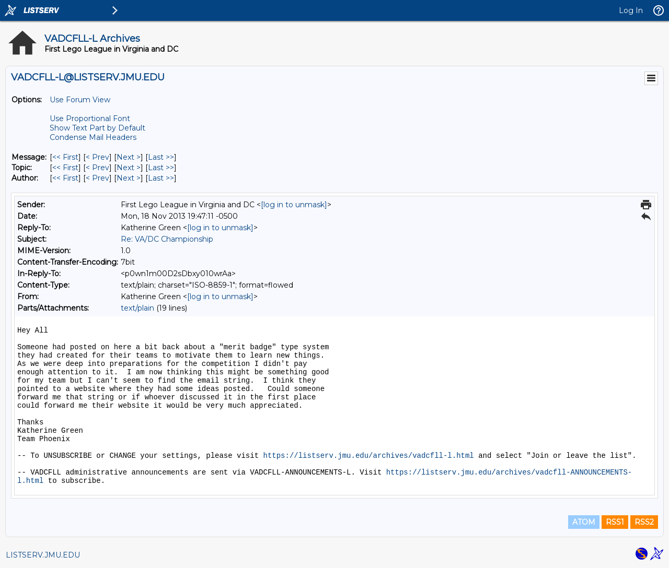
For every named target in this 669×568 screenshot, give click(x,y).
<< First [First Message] (65, 157)
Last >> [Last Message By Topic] (161, 167)
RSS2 (644, 522)
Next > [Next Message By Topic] (129, 167)
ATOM (583, 522)
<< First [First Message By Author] (65, 178)
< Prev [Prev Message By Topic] (97, 167)
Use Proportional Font (90, 118)
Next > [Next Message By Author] (129, 178)
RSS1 (615, 522)
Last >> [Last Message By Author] (161, 178)
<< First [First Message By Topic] (65, 167)
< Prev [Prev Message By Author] (97, 178)
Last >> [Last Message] (161, 157)
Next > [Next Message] (129, 157)
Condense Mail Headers (93, 137)
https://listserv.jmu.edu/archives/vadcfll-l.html (368, 456)
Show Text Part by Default (97, 128)
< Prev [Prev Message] (97, 157)
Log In (631, 10)
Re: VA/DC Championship (167, 239)
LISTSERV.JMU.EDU (43, 555)
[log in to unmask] (294, 204)
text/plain (137, 308)
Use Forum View (80, 99)
